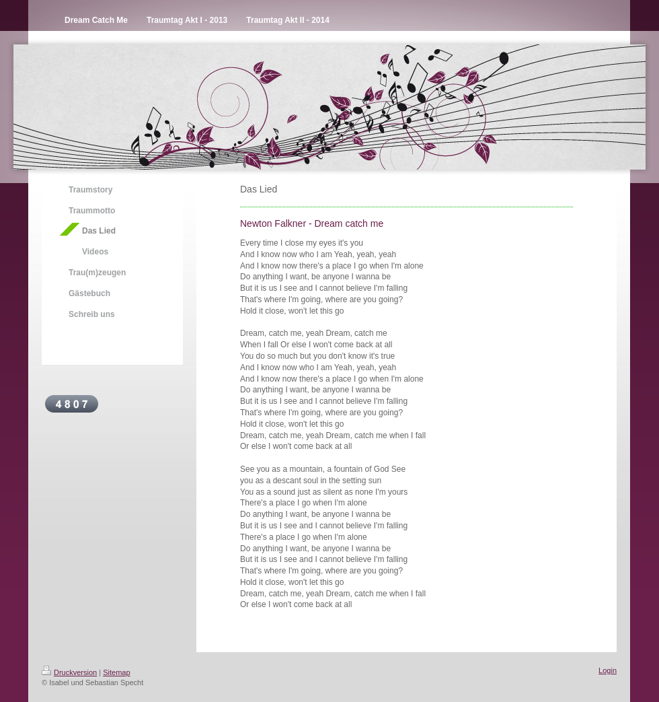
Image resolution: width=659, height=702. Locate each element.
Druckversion (69, 672)
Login (607, 670)
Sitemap (116, 672)
